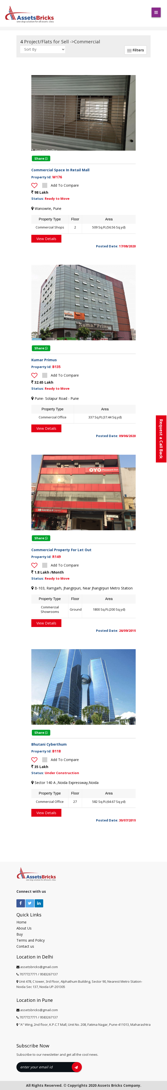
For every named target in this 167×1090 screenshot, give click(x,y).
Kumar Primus (44, 359)
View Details (46, 238)
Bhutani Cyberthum (49, 744)
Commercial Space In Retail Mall (60, 170)
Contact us (25, 946)
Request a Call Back (161, 439)
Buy (19, 934)
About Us (24, 928)
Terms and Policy (30, 940)
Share (41, 158)
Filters (135, 50)
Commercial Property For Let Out (61, 549)
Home (21, 922)
